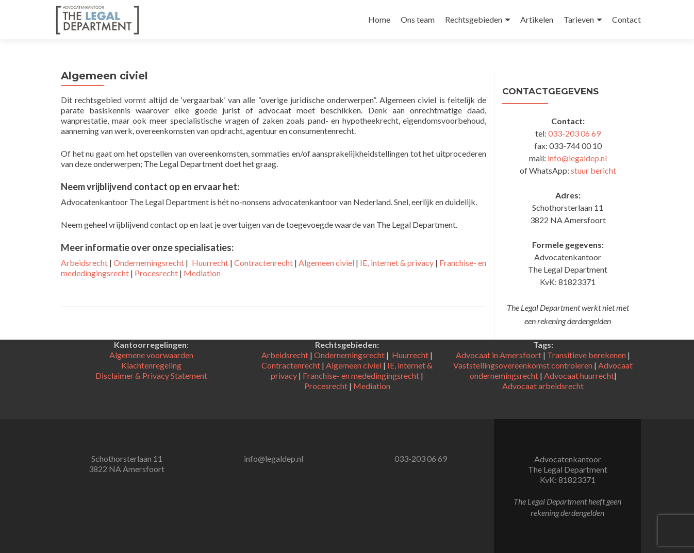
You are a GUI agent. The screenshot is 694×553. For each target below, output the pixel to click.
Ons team (418, 19)
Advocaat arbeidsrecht (543, 386)
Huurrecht (210, 262)
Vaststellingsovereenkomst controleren (522, 365)
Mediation (202, 273)
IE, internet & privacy (396, 262)
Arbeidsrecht (84, 262)
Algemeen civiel (326, 262)
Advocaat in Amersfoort (498, 355)
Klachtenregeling (151, 365)
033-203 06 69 (574, 133)
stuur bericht (593, 170)
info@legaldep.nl (577, 158)
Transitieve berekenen (586, 355)
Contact (626, 19)
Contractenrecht (263, 262)
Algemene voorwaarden (151, 355)
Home (379, 19)
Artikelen (536, 19)
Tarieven (579, 19)
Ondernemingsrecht (148, 262)
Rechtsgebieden (473, 19)
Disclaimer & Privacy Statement (151, 375)
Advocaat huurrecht (579, 375)
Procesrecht (156, 273)
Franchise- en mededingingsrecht (361, 375)
